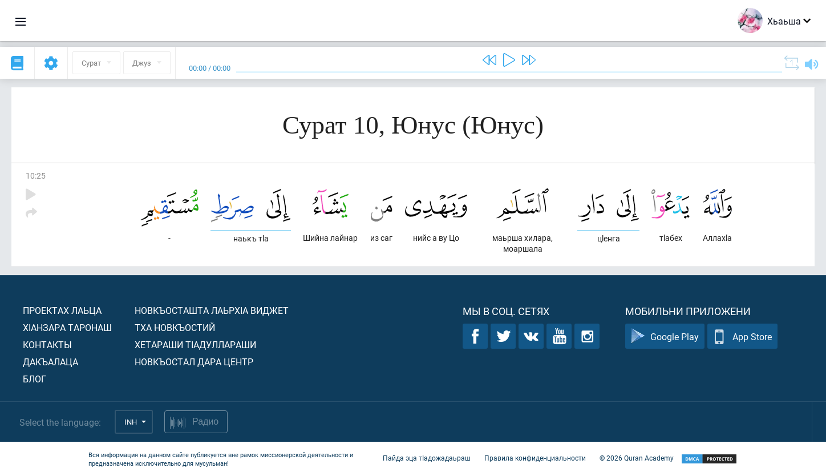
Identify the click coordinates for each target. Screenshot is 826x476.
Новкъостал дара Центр (194, 362)
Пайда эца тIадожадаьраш (427, 457)
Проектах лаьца (62, 310)
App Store (742, 336)
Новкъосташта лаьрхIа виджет (212, 310)
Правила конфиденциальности (535, 457)
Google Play (665, 336)
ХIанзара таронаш (67, 327)
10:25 (36, 175)
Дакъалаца (50, 362)
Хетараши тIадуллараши (195, 344)
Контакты (47, 344)
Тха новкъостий (175, 327)
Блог (34, 379)
